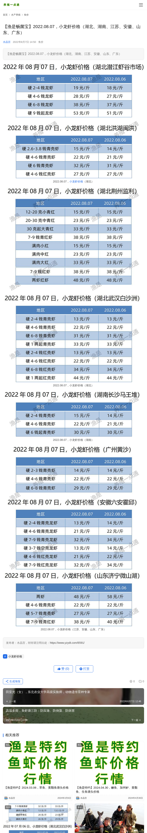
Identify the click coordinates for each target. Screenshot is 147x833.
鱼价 (40, 42)
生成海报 (12, 681)
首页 (5, 14)
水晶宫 (7, 42)
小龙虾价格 (76, 181)
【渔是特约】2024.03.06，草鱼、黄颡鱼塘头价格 (36, 787)
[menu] (141, 4)
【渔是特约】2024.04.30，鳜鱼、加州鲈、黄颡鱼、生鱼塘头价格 (106, 789)
